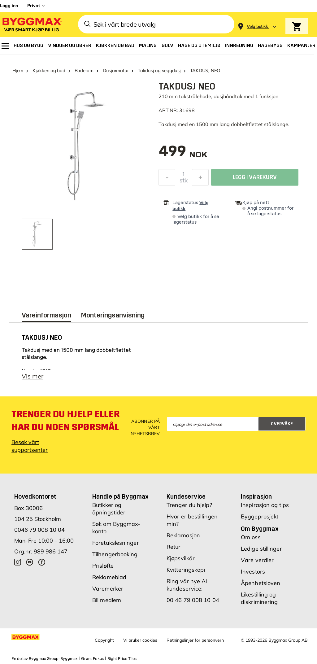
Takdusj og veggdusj (159, 70)
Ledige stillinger (261, 548)
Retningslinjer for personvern (195, 640)
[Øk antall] (200, 179)
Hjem (17, 70)
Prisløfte (103, 565)
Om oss (251, 537)
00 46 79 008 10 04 (193, 600)
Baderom (84, 70)
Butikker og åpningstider (108, 508)
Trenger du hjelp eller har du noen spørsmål (65, 420)
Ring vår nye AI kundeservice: (187, 585)
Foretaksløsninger (115, 542)
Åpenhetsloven (260, 583)
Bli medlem (106, 600)
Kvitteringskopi (186, 569)
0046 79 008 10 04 (39, 529)
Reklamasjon (183, 535)
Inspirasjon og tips (265, 505)
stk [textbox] (184, 182)
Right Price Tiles (122, 659)
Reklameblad (109, 577)
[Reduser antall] (166, 179)
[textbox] (182, 154)
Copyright (104, 640)
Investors (253, 571)
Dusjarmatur (116, 70)
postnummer (272, 208)
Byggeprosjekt (259, 516)
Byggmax (68, 659)
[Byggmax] (31, 24)
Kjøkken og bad (49, 70)
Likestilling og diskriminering (259, 598)
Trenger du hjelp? (189, 505)
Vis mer (32, 376)
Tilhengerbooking (115, 554)
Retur (174, 546)
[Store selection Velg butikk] (257, 26)
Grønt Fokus (92, 659)
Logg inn (9, 5)
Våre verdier (257, 560)
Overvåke (282, 423)
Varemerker (107, 588)
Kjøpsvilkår (181, 558)
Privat (33, 5)
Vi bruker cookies (140, 640)
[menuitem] (5, 46)
